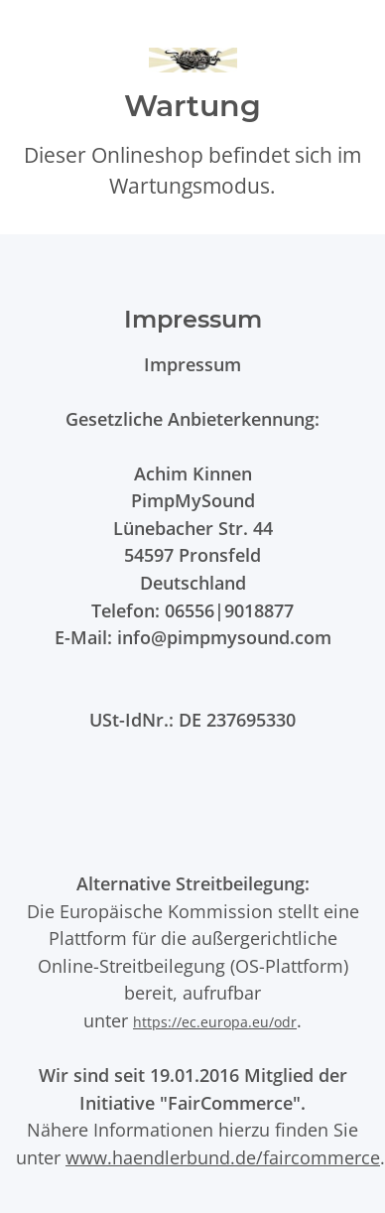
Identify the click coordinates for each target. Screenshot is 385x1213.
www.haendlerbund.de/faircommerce (222, 1157)
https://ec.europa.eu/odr (215, 1021)
